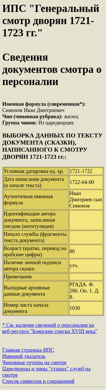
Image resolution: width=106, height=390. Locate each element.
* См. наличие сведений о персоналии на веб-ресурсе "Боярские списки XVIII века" (50, 328)
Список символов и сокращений (38, 381)
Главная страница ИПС (28, 350)
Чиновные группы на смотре (34, 362)
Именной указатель (24, 356)
